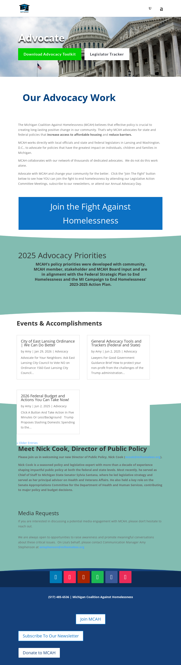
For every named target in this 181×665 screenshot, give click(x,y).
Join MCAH (90, 619)
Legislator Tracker (107, 54)
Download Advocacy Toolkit (50, 54)
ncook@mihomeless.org (142, 457)
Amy (28, 351)
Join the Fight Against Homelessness (90, 213)
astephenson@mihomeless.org (61, 547)
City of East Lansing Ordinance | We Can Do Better (48, 343)
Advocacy (61, 351)
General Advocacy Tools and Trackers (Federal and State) (116, 343)
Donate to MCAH (39, 653)
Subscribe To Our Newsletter (51, 636)
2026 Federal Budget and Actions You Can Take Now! (45, 397)
